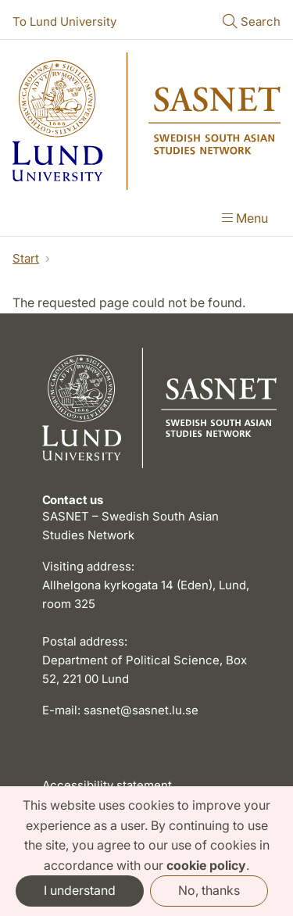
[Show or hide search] (251, 22)
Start (26, 258)
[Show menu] (244, 219)
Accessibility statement (107, 785)
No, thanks (209, 890)
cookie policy (206, 865)
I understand (80, 890)
